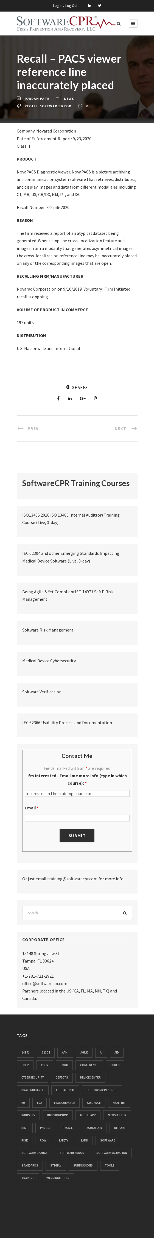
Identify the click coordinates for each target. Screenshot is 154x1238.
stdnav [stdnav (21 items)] (55, 1165)
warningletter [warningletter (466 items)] (57, 1178)
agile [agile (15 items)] (84, 1052)
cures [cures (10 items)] (115, 1065)
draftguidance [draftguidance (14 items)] (32, 1090)
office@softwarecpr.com (44, 983)
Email (32, 807)
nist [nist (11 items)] (24, 1128)
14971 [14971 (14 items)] (25, 1052)
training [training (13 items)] (27, 1178)
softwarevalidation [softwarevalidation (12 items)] (111, 1153)
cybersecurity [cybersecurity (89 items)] (32, 1077)
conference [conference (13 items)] (89, 1065)
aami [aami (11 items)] (65, 1052)
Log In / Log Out (65, 5)
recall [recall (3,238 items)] (67, 1128)
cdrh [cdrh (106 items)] (64, 1065)
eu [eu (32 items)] (23, 1103)
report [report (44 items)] (120, 1128)
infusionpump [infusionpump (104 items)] (57, 1115)
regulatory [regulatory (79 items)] (93, 1128)
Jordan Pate (37, 98)
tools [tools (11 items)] (109, 1165)
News (69, 98)
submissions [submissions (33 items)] (83, 1165)
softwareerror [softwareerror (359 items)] (72, 1153)
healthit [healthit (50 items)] (119, 1103)
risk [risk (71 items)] (24, 1140)
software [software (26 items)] (107, 1140)
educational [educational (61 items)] (65, 1090)
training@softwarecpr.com (72, 878)
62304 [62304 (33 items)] (46, 1052)
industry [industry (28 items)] (28, 1115)
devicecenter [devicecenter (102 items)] (90, 1077)
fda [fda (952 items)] (39, 1103)
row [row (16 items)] (43, 1140)
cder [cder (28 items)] (44, 1065)
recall (31, 106)
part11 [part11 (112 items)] (45, 1128)
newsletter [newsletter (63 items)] (117, 1115)
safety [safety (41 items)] (63, 1140)
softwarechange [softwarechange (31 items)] (34, 1153)
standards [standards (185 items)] (29, 1165)
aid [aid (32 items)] (116, 1052)
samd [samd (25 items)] (84, 1140)
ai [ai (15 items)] (101, 1052)
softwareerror (55, 106)
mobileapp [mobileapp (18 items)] (88, 1115)
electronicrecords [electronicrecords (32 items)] (102, 1090)
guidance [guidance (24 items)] (94, 1103)
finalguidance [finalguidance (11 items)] (64, 1103)
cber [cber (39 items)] (25, 1065)
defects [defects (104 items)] (62, 1077)
